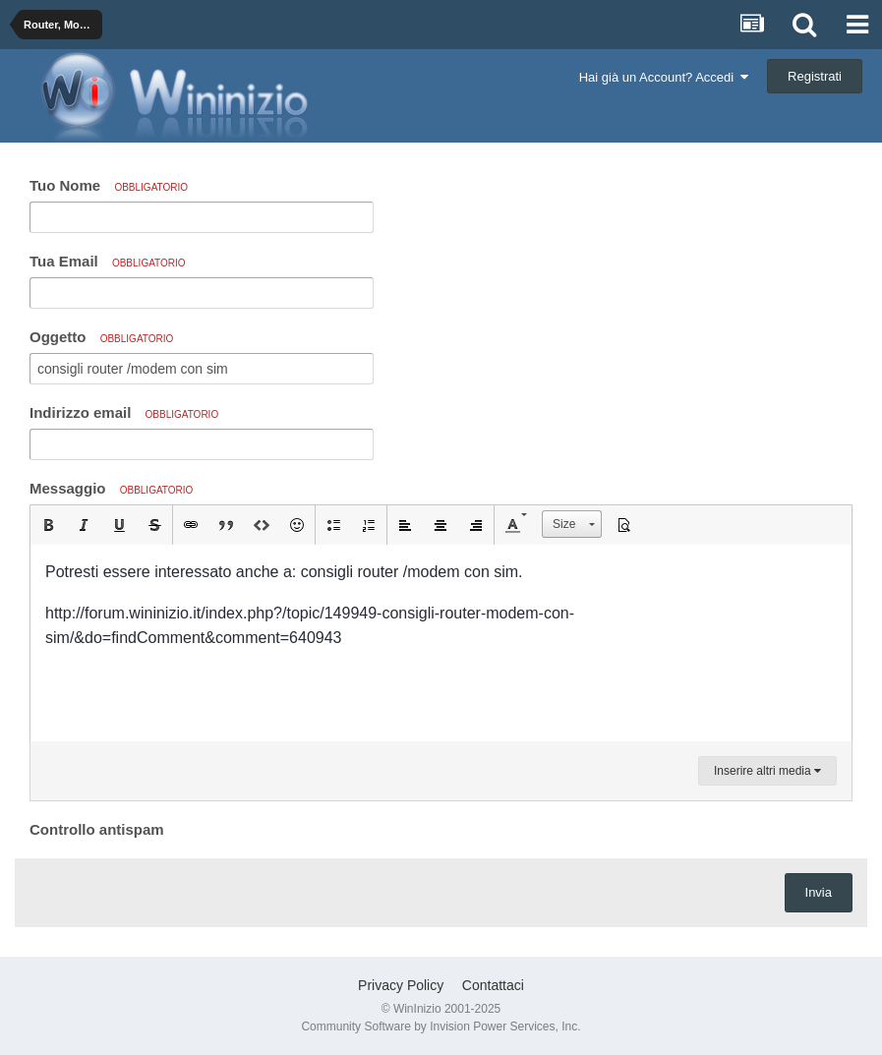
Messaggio (111, 488)
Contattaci (493, 985)
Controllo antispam (96, 829)
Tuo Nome (108, 185)
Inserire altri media (767, 771)
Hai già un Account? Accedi (664, 77)
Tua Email (107, 261)
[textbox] (441, 643)
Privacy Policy (400, 985)
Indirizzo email (123, 412)
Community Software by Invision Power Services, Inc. (440, 1026)
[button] (48, 525)
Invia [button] (818, 892)
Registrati (815, 76)
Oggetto (101, 336)
